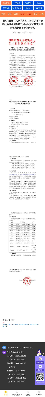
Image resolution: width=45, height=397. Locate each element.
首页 (3, 14)
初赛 (22, 14)
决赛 (29, 14)
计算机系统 (17, 8)
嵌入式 (27, 8)
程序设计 (6, 8)
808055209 (28, 347)
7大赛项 (6, 3)
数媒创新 (38, 8)
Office (39, 3)
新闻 (10, 14)
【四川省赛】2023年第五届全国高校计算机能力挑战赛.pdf (21, 325)
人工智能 (28, 3)
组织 (16, 14)
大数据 (17, 3)
